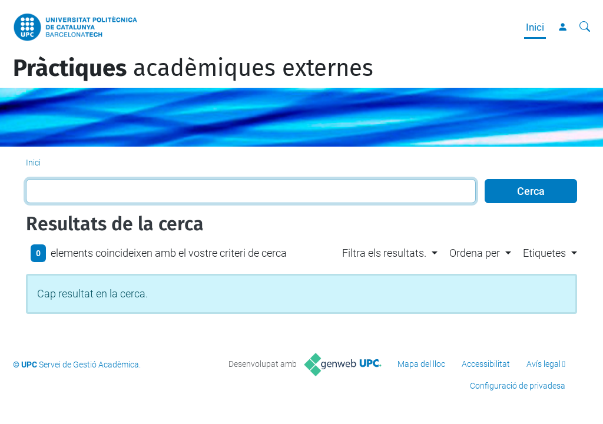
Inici (535, 27)
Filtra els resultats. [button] (384, 253)
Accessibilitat (486, 364)
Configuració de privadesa (517, 385)
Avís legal (543, 364)
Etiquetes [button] (544, 253)
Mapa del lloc (421, 364)
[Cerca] (584, 27)
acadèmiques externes (193, 68)
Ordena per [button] (474, 253)
